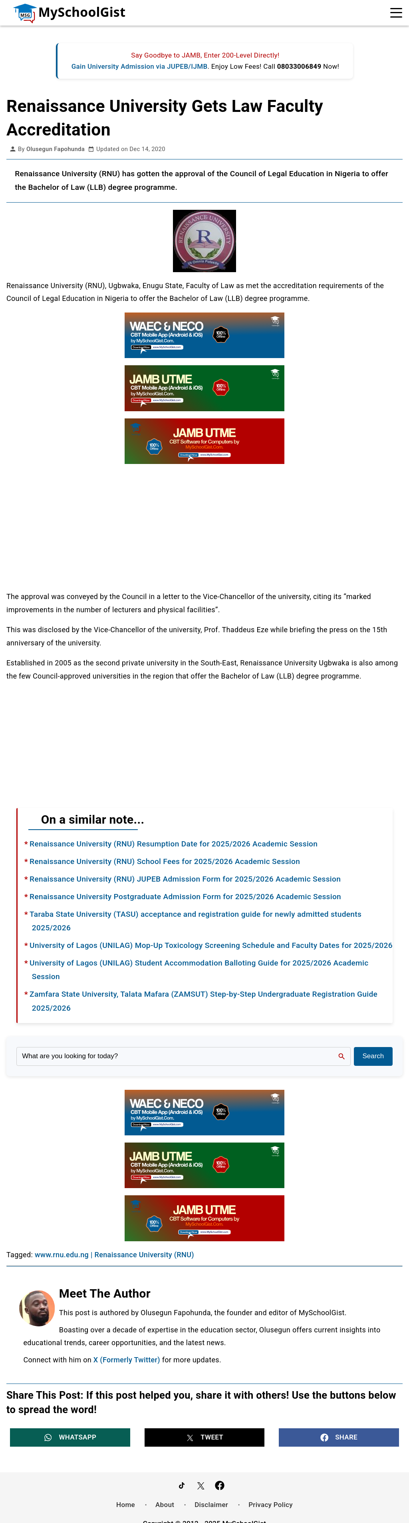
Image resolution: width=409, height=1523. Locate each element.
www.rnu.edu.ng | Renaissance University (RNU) (114, 1254)
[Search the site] (183, 1056)
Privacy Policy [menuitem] (270, 1504)
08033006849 (299, 66)
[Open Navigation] (396, 13)
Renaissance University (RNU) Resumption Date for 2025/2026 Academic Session (174, 843)
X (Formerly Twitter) (126, 1360)
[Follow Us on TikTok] (182, 1485)
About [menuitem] (164, 1504)
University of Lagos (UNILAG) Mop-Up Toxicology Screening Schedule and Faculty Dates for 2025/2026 (211, 945)
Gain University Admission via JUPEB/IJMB (139, 66)
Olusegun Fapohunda (55, 149)
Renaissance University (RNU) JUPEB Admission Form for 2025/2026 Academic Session (185, 879)
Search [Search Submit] (373, 1056)
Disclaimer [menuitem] (211, 1504)
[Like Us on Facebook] (219, 1485)
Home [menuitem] (125, 1504)
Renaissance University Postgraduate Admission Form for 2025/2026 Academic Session (185, 896)
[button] (70, 1437)
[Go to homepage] (63, 13)
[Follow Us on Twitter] (200, 1485)
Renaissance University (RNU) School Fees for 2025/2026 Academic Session (165, 861)
